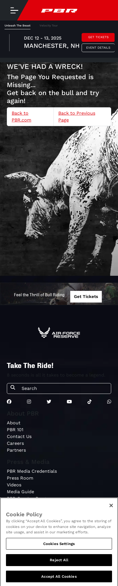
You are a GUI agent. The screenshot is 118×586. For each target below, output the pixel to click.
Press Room (20, 478)
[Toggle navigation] (14, 10)
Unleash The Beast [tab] (17, 25)
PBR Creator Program (31, 498)
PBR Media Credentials (32, 471)
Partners (16, 450)
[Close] (111, 507)
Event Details (98, 48)
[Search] (64, 388)
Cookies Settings (59, 545)
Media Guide (20, 491)
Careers (15, 443)
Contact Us (19, 436)
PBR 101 (15, 429)
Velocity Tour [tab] (49, 25)
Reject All (59, 561)
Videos (14, 485)
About (13, 422)
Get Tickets (98, 37)
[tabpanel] (59, 43)
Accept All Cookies (58, 578)
